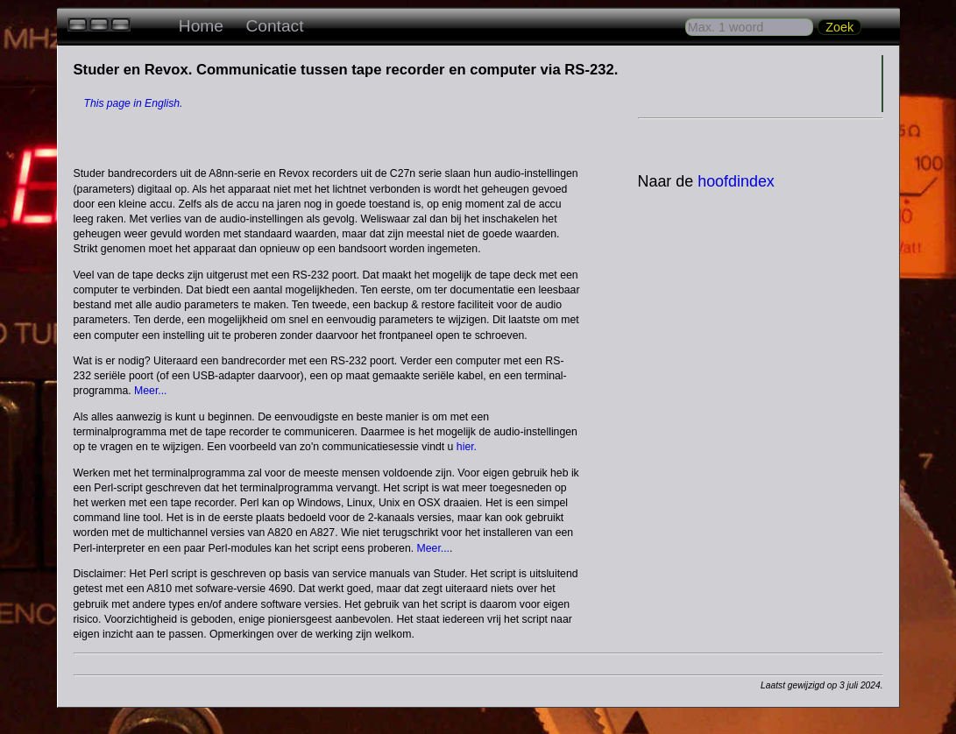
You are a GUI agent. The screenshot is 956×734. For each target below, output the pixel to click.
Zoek (839, 27)
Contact (274, 26)
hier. (467, 447)
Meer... (150, 391)
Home (201, 26)
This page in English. (133, 103)
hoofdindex (736, 181)
